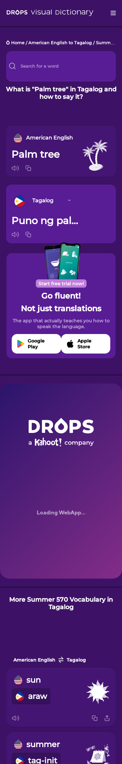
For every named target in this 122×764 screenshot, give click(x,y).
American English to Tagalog (60, 43)
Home (17, 43)
